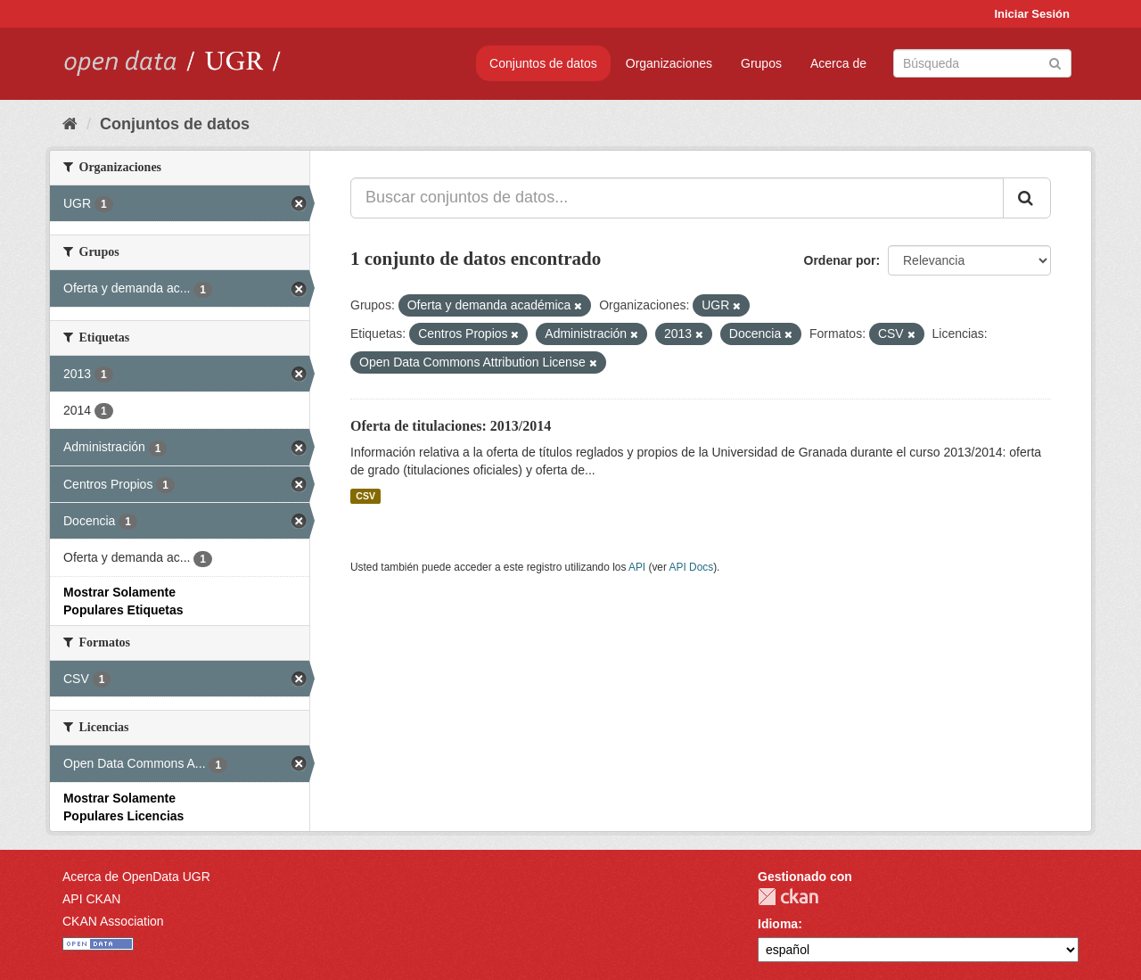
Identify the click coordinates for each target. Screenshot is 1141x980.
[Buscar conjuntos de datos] (982, 63)
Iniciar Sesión (1032, 14)
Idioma (778, 924)
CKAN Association (113, 921)
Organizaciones (669, 63)
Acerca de (838, 63)
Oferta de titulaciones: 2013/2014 (450, 425)
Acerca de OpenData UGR (136, 876)
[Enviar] (1055, 62)
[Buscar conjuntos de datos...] (677, 197)
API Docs (691, 567)
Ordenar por (840, 260)
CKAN (788, 896)
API (636, 567)
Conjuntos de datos (543, 63)
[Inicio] (70, 124)
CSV (365, 495)
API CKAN (91, 899)
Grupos (761, 63)
